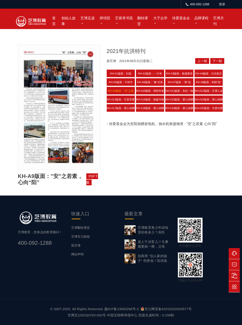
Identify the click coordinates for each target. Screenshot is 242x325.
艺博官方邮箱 (80, 236)
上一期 (202, 61)
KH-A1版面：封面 (120, 73)
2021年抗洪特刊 (126, 51)
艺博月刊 (218, 21)
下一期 (217, 61)
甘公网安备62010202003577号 (166, 309)
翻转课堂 (142, 21)
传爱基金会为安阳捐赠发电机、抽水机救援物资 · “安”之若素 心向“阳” (163, 124)
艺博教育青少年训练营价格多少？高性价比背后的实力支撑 (153, 232)
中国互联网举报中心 (122, 315)
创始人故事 (68, 21)
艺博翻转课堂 (80, 227)
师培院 (105, 18)
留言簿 (76, 245)
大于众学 (160, 18)
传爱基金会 (181, 18)
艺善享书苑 (124, 18)
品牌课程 (201, 18)
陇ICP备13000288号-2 (122, 309)
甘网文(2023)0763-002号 (87, 315)
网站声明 (77, 254)
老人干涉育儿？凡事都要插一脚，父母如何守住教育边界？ (153, 246)
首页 (54, 21)
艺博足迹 (88, 18)
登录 (222, 4)
